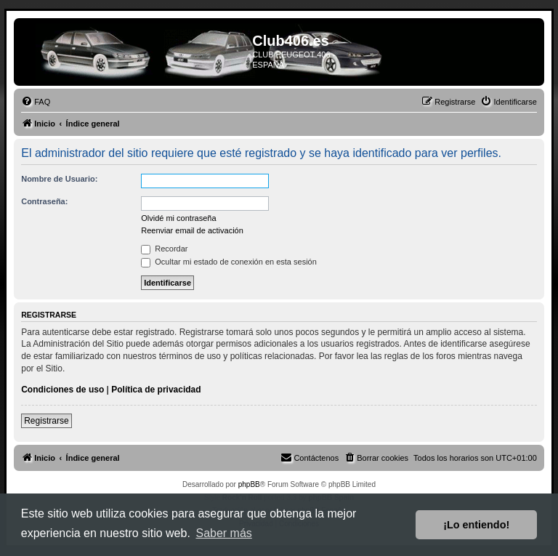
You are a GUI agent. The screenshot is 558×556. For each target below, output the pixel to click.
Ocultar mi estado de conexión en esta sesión (229, 261)
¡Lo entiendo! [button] (476, 525)
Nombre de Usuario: (59, 178)
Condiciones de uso (62, 389)
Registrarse (46, 421)
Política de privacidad (156, 389)
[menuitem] (35, 101)
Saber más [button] (223, 533)
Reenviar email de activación (192, 230)
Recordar (164, 248)
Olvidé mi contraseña (178, 218)
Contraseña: (44, 201)
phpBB (249, 484)
